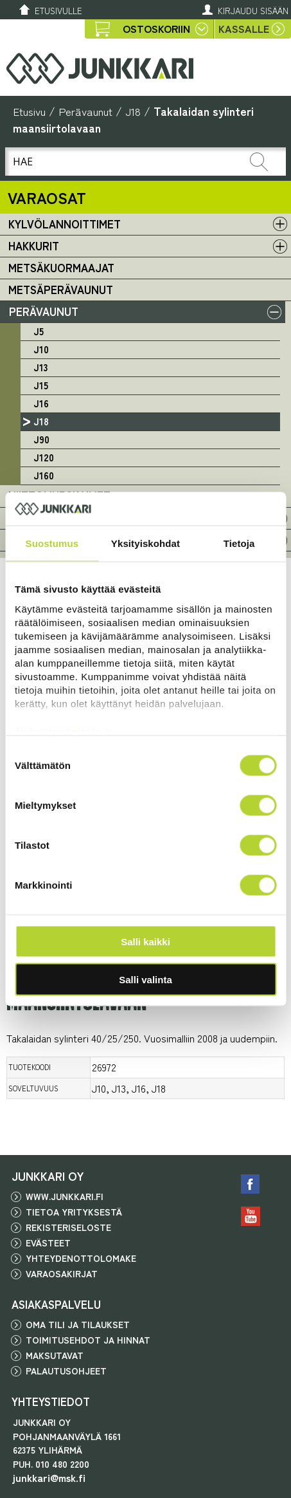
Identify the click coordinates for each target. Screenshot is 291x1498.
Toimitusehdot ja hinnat (88, 1339)
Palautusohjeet (66, 1370)
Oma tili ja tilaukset (78, 1324)
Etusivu (29, 111)
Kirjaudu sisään (253, 11)
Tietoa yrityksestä (74, 1211)
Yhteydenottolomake (81, 1258)
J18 (133, 111)
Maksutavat (55, 1355)
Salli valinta (145, 979)
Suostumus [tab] (52, 543)
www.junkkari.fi (64, 1196)
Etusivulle (58, 11)
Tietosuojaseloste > (62, 730)
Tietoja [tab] (239, 543)
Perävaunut (85, 111)
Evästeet (48, 1242)
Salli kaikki (145, 941)
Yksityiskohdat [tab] (145, 543)
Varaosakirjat (62, 1273)
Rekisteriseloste (68, 1227)
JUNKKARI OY (48, 1175)
